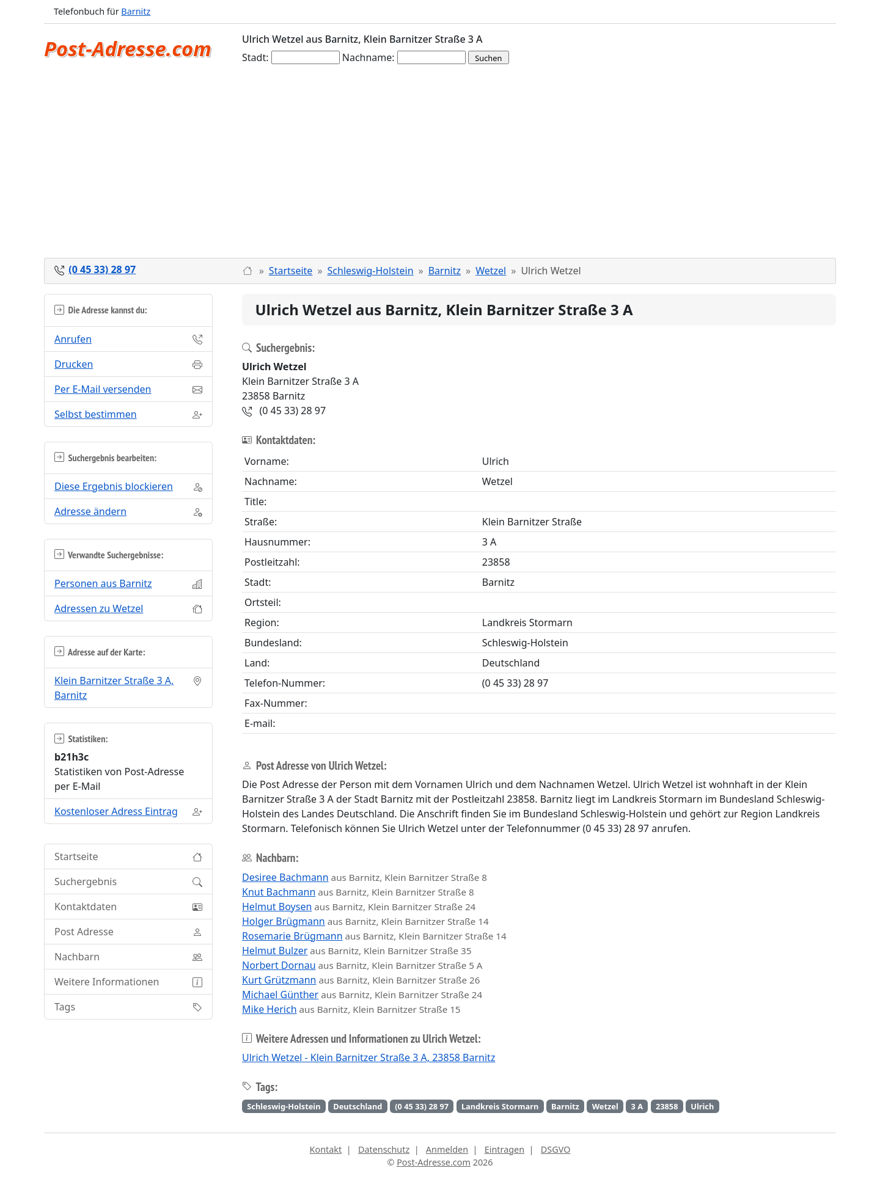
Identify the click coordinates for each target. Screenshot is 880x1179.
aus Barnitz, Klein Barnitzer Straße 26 (361, 980)
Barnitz (135, 11)
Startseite (291, 270)
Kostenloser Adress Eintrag (116, 811)
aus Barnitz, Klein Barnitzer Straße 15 (351, 1009)
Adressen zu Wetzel (98, 608)
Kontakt (326, 1149)
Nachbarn (77, 956)
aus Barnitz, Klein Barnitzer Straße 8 (364, 877)
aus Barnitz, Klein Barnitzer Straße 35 (356, 950)
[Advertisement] (440, 166)
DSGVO (556, 1149)
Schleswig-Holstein (371, 270)
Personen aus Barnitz (103, 583)
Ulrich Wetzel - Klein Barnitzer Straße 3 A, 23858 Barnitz (368, 1057)
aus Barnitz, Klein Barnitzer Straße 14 (365, 921)
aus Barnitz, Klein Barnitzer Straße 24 (358, 906)
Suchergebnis (85, 881)
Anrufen (73, 339)
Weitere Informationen (106, 981)
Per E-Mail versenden (103, 389)
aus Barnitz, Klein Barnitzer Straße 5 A (362, 965)
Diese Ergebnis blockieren (113, 486)
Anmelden (447, 1149)
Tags (64, 1006)
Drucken (73, 364)
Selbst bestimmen (95, 414)
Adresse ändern (90, 511)
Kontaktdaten (85, 906)
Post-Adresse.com (127, 48)
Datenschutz (383, 1149)
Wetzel (490, 270)
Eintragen (504, 1149)
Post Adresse (84, 931)
